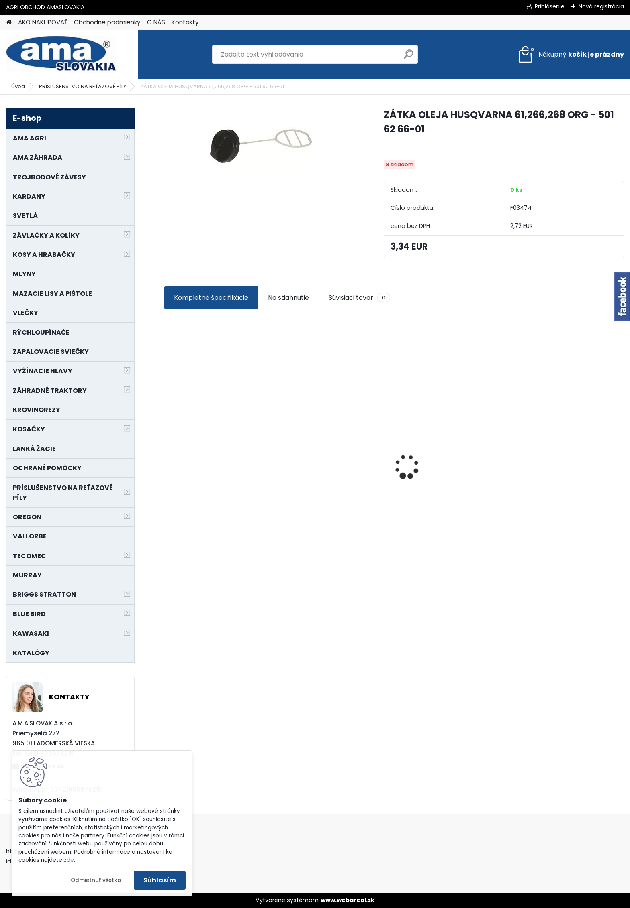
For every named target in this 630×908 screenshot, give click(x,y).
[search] (408, 57)
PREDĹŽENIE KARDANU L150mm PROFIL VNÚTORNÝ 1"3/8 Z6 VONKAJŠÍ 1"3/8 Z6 (332, 454)
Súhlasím (159, 880)
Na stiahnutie (288, 297)
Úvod (18, 86)
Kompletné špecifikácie (211, 297)
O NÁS (156, 22)
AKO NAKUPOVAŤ (43, 22)
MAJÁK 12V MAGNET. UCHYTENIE (567, 479)
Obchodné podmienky (107, 22)
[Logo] (61, 55)
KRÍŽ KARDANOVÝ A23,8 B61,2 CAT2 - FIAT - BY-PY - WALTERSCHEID (214, 423)
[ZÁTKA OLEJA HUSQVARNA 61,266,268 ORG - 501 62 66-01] (261, 146)
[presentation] (168, 453)
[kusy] (188, 524)
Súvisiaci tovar (359, 298)
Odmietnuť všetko (96, 880)
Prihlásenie (550, 6)
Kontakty (185, 22)
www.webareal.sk (347, 900)
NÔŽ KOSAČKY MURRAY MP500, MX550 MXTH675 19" (449, 422)
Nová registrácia (601, 6)
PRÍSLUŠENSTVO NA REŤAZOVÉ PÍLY (82, 86)
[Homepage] (9, 22)
